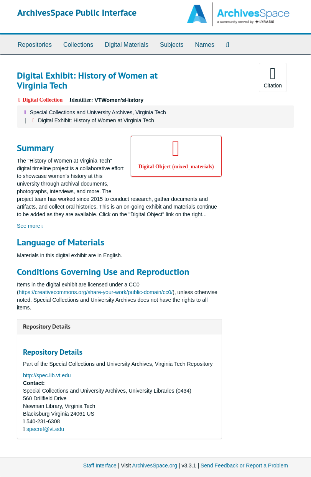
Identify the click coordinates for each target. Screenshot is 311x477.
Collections (78, 44)
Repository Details (47, 326)
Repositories (35, 44)
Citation (273, 77)
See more (30, 226)
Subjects (171, 44)
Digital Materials (126, 44)
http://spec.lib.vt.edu (47, 375)
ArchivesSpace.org (154, 465)
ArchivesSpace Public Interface (77, 12)
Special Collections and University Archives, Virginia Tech (98, 112)
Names (204, 44)
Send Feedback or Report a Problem (244, 465)
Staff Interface (100, 465)
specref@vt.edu (45, 429)
